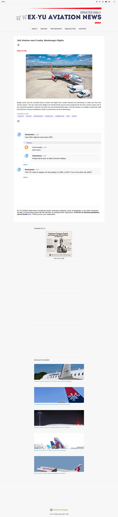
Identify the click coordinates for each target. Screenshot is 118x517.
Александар (37, 147)
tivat (68, 116)
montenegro (38, 116)
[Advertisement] (59, 277)
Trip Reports (56, 29)
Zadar (74, 116)
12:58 (44, 156)
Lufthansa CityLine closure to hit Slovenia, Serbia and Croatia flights (53, 381)
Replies (29, 143)
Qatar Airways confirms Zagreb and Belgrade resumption (49, 473)
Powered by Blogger (59, 510)
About (34, 29)
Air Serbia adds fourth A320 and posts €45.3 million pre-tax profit (52, 404)
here (29, 214)
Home (3, 1)
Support (82, 29)
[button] (18, 45)
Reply (25, 165)
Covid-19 (21, 116)
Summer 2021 (59, 116)
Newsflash (49, 116)
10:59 (37, 134)
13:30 (37, 169)
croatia (28, 116)
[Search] (114, 1)
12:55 (44, 147)
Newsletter (70, 29)
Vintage (43, 29)
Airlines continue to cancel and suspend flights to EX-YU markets (52, 427)
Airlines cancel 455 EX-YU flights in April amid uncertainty (50, 450)
